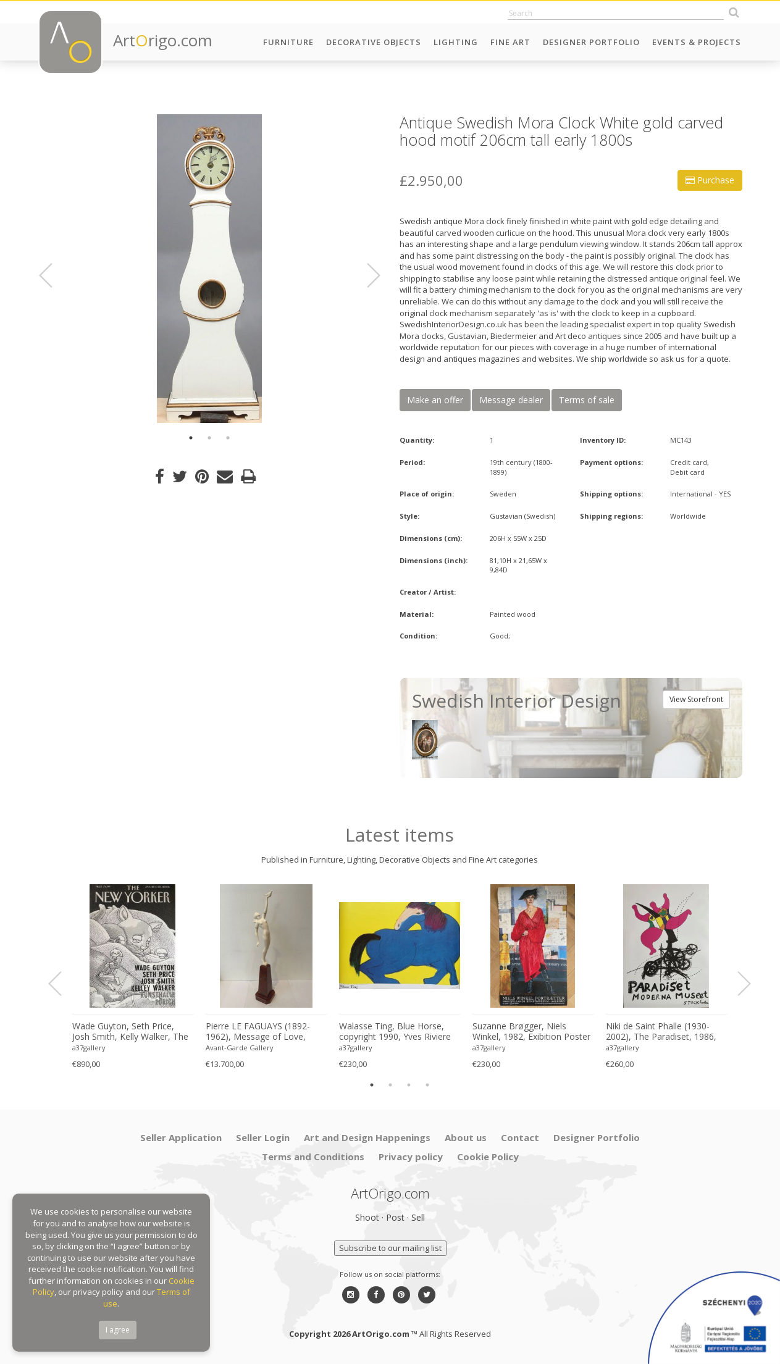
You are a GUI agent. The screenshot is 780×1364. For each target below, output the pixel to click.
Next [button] (366, 275)
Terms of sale (586, 400)
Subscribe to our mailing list (390, 1247)
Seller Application (181, 1137)
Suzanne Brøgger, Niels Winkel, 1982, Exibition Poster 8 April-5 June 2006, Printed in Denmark (531, 1032)
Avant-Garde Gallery (240, 1047)
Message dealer (511, 400)
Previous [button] (53, 275)
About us (466, 1137)
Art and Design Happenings (367, 1137)
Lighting (456, 42)
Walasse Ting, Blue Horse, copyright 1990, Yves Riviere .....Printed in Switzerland (395, 1032)
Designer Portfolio (591, 42)
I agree (118, 1329)
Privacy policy (411, 1156)
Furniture (288, 42)
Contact (520, 1137)
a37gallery (89, 1047)
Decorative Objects (373, 42)
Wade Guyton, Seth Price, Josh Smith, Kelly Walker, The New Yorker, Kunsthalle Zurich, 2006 (130, 1032)
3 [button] (228, 438)
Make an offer (435, 400)
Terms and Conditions (313, 1156)
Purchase (710, 180)
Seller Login (263, 1137)
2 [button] (209, 438)
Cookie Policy (488, 1156)
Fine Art (510, 42)
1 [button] (191, 438)
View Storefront (696, 699)
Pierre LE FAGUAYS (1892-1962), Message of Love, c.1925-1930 (258, 1032)
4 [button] (427, 1085)
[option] (210, 268)
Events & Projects (696, 42)
